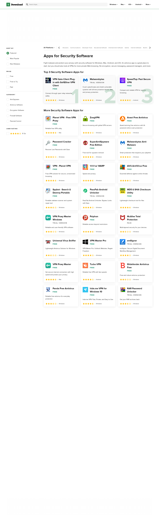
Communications (75, 48)
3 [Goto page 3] (57, 312)
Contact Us (51, 425)
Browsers (65, 48)
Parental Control (13, 121)
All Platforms (49, 48)
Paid (9, 87)
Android (138, 4)
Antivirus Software (14, 105)
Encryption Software (15, 110)
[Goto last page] (148, 311)
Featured (11, 53)
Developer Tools (87, 48)
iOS (129, 4)
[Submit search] (27, 4)
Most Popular (12, 58)
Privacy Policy (93, 417)
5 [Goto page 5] (69, 312)
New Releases (13, 64)
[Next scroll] (150, 47)
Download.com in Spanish (56, 429)
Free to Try (12, 81)
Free (9, 76)
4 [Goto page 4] (63, 312)
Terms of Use (92, 421)
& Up (16, 133)
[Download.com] (14, 4)
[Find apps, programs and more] (66, 4)
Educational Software (100, 48)
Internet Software (136, 48)
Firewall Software (14, 115)
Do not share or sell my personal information (96, 430)
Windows (113, 4)
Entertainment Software (116, 48)
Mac (122, 4)
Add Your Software (53, 421)
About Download (53, 417)
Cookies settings (94, 435)
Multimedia (146, 48)
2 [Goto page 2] (51, 312)
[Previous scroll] (59, 47)
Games (127, 48)
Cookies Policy (93, 425)
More (148, 4)
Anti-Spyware (12, 99)
